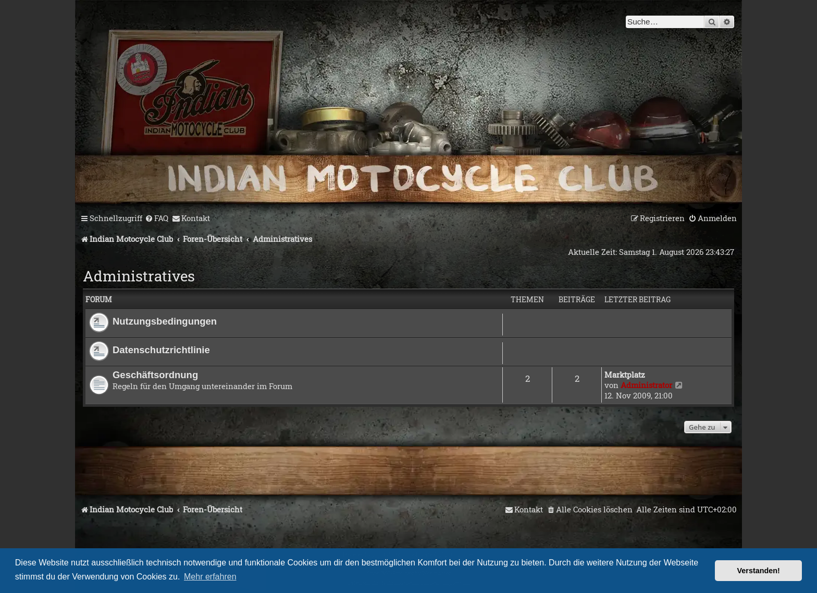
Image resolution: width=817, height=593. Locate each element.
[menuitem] (156, 218)
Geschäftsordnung (155, 374)
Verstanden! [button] (758, 570)
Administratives (139, 276)
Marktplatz (624, 374)
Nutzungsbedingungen (165, 321)
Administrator (646, 385)
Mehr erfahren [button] (210, 576)
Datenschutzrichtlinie (161, 349)
